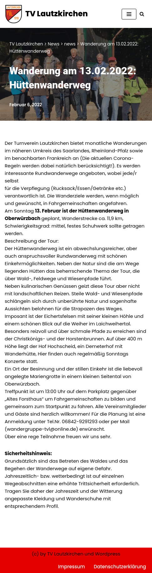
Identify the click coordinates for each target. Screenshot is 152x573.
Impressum (71, 566)
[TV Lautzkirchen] (46, 14)
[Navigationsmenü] (129, 14)
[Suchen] (141, 14)
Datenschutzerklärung (120, 566)
